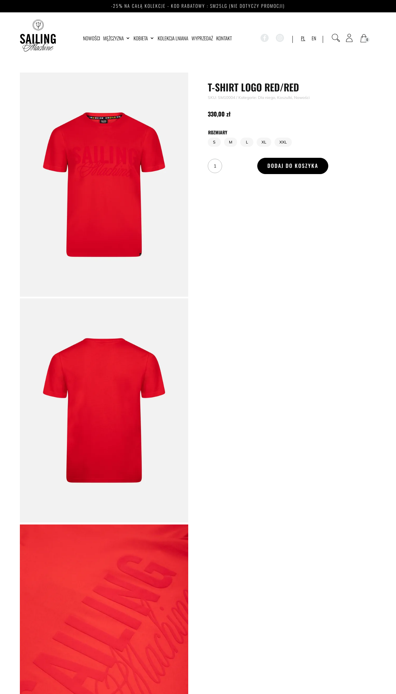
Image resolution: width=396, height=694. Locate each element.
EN (314, 39)
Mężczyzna (113, 39)
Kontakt (224, 39)
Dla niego (266, 97)
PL (303, 39)
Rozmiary (217, 132)
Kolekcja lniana (173, 39)
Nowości (91, 39)
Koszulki (284, 97)
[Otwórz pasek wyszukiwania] (336, 38)
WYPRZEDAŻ (202, 39)
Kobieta (141, 39)
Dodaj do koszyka (292, 166)
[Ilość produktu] (215, 166)
